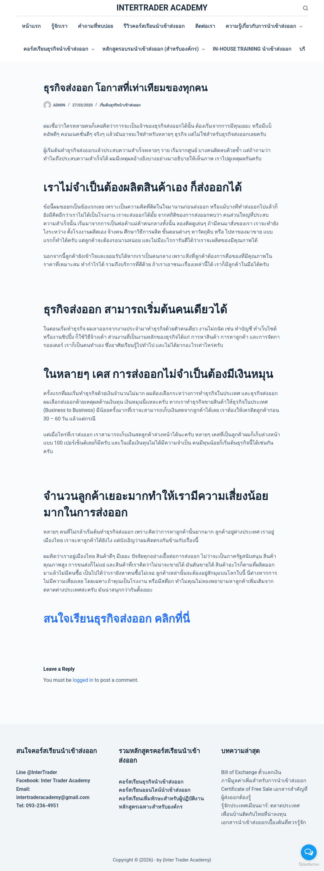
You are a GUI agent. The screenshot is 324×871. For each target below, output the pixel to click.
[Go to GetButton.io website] (309, 864)
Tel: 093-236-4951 (37, 806)
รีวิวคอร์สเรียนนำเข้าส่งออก (154, 26)
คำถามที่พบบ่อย (95, 26)
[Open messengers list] (309, 852)
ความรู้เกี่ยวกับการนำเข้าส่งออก (265, 26)
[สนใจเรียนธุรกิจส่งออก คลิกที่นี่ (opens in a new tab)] (116, 618)
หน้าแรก (31, 26)
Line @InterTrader (36, 772)
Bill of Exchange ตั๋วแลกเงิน (251, 772)
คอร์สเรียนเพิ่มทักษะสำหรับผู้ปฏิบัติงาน (161, 799)
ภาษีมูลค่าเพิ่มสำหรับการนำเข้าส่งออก (263, 781)
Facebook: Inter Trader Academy (53, 781)
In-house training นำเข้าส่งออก (252, 49)
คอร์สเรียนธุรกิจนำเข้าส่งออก (60, 49)
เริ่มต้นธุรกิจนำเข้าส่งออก (120, 105)
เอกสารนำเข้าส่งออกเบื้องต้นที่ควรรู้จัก (263, 822)
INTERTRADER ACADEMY (161, 7)
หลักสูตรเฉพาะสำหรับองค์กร (151, 807)
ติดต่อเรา (205, 26)
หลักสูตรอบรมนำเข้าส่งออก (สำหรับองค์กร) (154, 49)
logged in (83, 680)
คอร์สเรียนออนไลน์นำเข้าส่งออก (154, 790)
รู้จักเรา (59, 26)
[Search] (305, 8)
